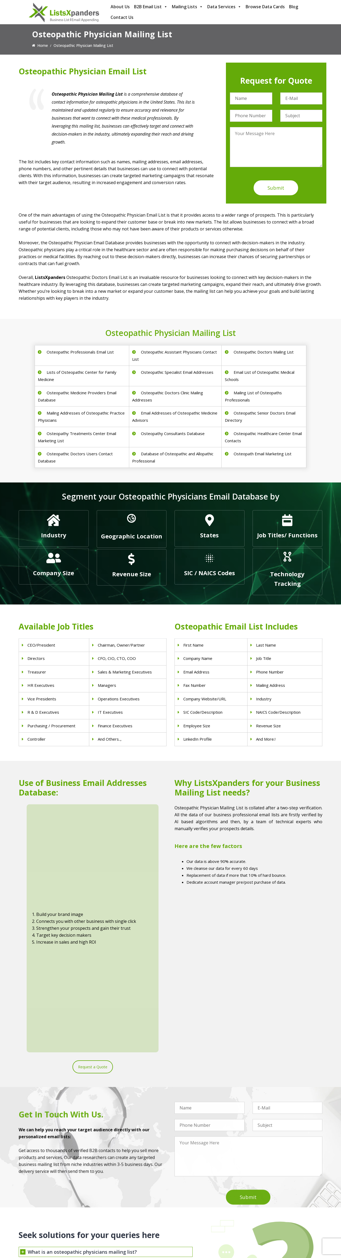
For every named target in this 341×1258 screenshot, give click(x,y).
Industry (53, 535)
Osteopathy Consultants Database (172, 433)
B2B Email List (151, 7)
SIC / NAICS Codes (209, 573)
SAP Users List (265, 1206)
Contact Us (122, 17)
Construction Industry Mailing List (203, 1192)
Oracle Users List (267, 1233)
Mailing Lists (187, 7)
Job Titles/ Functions (287, 535)
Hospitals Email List (113, 1220)
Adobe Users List (267, 1199)
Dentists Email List (113, 1199)
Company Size (53, 573)
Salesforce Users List (271, 1213)
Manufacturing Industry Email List (203, 1226)
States (209, 535)
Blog (293, 7)
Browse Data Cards (265, 7)
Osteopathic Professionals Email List (80, 352)
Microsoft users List (270, 1220)
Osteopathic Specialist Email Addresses (176, 372)
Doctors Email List (112, 1206)
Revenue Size (131, 574)
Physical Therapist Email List (121, 1213)
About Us (120, 7)
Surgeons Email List (114, 1226)
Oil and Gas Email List (193, 1220)
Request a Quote (92, 887)
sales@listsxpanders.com (47, 1213)
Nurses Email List (112, 1233)
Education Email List (191, 1233)
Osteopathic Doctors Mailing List (263, 352)
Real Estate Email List (193, 1206)
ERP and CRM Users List (273, 1192)
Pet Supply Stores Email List (198, 1199)
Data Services (224, 7)
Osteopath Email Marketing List (262, 453)
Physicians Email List (114, 1192)
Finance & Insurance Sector (198, 1213)
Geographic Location (131, 536)
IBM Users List (265, 1226)
